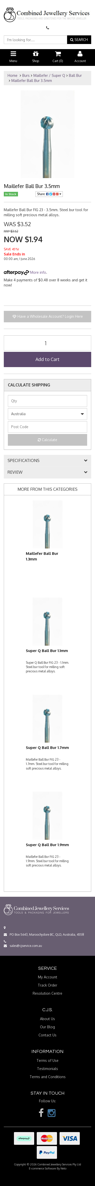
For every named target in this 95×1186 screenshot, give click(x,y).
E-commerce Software (42, 1168)
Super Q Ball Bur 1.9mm (47, 844)
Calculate (47, 440)
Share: (49, 194)
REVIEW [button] (15, 472)
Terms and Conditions (48, 1077)
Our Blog (47, 1027)
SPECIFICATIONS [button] (24, 460)
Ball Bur (75, 75)
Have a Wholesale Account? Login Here (47, 316)
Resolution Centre (47, 993)
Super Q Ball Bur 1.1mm (47, 650)
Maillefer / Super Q (49, 75)
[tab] (47, 461)
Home (12, 75)
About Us (47, 1019)
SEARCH (79, 39)
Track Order (47, 985)
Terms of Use (47, 1060)
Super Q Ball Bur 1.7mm (47, 747)
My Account (47, 977)
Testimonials (47, 1068)
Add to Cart (47, 359)
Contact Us (47, 1035)
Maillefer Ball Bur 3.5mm (31, 80)
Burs (26, 75)
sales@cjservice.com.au (23, 946)
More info (25, 272)
